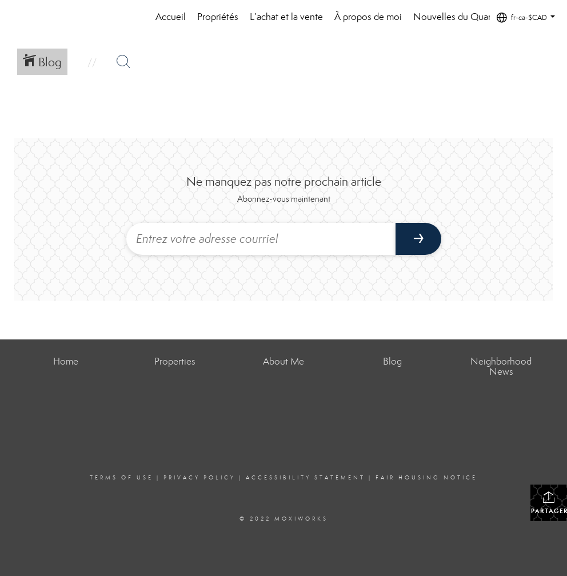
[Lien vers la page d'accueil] (40, 17)
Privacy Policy (199, 477)
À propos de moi (368, 17)
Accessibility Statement (305, 477)
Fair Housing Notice (426, 477)
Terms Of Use (121, 477)
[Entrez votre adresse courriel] (261, 239)
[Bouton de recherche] (123, 61)
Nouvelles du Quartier (458, 17)
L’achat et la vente (286, 17)
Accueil (170, 17)
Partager (549, 502)
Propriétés (217, 17)
